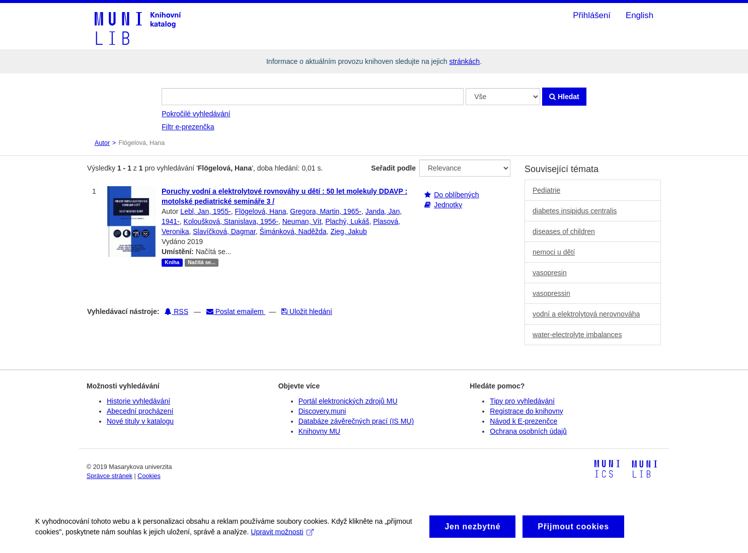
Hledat (564, 97)
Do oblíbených (456, 195)
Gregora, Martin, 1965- (325, 211)
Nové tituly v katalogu (140, 421)
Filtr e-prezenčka (188, 127)
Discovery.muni (322, 411)
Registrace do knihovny (526, 411)
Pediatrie (546, 190)
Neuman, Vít (302, 221)
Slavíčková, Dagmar (224, 231)
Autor (102, 142)
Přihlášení (592, 15)
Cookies (149, 476)
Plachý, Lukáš (347, 221)
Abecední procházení (140, 411)
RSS (176, 311)
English (639, 15)
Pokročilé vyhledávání (196, 114)
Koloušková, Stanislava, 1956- (231, 221)
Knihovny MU (319, 431)
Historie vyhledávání (138, 401)
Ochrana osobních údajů (528, 431)
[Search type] (503, 96)
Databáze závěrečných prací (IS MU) (356, 421)
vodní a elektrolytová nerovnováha (586, 314)
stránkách (464, 61)
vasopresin (550, 273)
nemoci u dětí (554, 252)
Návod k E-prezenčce (523, 421)
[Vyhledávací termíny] (313, 96)
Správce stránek (109, 476)
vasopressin (551, 293)
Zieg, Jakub (348, 231)
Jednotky (448, 205)
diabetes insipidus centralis (575, 211)
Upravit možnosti (282, 537)
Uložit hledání (306, 311)
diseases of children (564, 231)
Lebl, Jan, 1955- (205, 211)
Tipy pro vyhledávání (522, 401)
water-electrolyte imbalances (577, 335)
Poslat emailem (235, 311)
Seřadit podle (393, 168)
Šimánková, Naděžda (293, 231)
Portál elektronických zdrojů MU (348, 401)
